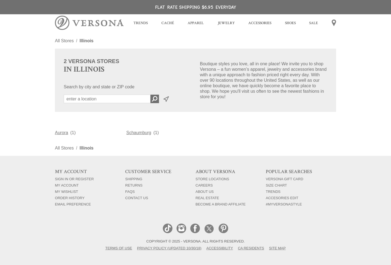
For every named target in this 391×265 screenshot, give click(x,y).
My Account (67, 185)
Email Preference (73, 204)
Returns (134, 185)
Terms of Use (118, 248)
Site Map (277, 248)
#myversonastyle (284, 204)
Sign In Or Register (74, 179)
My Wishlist (66, 191)
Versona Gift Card (284, 179)
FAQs (130, 191)
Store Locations (212, 179)
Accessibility (219, 248)
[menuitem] (140, 23)
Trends (273, 191)
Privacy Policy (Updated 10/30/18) (169, 248)
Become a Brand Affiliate (221, 204)
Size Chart (276, 185)
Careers (204, 185)
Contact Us (136, 198)
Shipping (133, 179)
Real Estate (207, 198)
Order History (70, 198)
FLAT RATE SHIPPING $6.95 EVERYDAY (195, 7)
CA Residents (251, 248)
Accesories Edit (282, 198)
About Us (205, 191)
